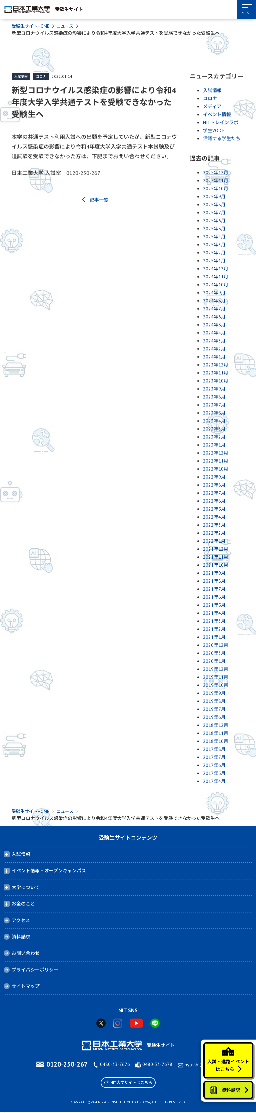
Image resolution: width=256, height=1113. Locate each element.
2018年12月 (215, 726)
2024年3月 (214, 341)
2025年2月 (214, 253)
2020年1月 (214, 661)
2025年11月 (215, 181)
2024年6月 (214, 317)
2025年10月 (215, 189)
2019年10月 (215, 685)
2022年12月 (215, 453)
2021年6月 (214, 597)
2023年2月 (214, 437)
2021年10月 (215, 565)
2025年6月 (214, 221)
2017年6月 (214, 766)
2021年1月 (214, 637)
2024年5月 (214, 325)
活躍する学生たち (221, 139)
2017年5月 (214, 774)
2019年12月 (215, 669)
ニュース (68, 26)
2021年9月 (214, 573)
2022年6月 (214, 501)
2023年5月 (214, 413)
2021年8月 (214, 581)
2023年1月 (214, 445)
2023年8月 (214, 397)
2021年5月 (214, 605)
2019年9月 (214, 693)
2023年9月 (214, 389)
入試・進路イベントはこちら (228, 1056)
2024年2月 (214, 349)
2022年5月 (214, 509)
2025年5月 (214, 229)
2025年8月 (214, 205)
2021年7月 (214, 589)
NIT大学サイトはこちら (128, 1083)
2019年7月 (214, 710)
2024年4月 (214, 333)
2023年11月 (215, 373)
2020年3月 (214, 653)
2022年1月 (214, 541)
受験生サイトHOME (32, 26)
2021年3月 (214, 621)
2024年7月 (214, 309)
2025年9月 (214, 197)
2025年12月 (215, 173)
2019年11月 (215, 677)
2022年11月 (215, 461)
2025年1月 (214, 261)
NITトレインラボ (220, 123)
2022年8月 (214, 485)
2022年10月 (215, 469)
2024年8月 (214, 301)
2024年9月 (214, 293)
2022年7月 (214, 493)
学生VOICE (214, 131)
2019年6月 (214, 718)
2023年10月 (215, 381)
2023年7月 (214, 405)
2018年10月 (215, 742)
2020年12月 (215, 645)
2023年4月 (214, 421)
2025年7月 (214, 213)
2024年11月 (215, 277)
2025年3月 (214, 245)
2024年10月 (215, 285)
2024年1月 (214, 357)
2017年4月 (214, 782)
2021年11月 (215, 557)
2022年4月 (214, 517)
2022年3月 (214, 525)
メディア (212, 107)
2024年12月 (215, 269)
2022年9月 (214, 477)
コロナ (41, 77)
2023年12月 (215, 365)
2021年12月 (215, 549)
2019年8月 (214, 702)
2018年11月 (215, 734)
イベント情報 (217, 115)
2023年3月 (214, 429)
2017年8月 (214, 750)
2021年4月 (214, 613)
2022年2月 (214, 533)
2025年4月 (214, 237)
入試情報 (21, 77)
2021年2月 (214, 629)
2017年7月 (214, 758)
